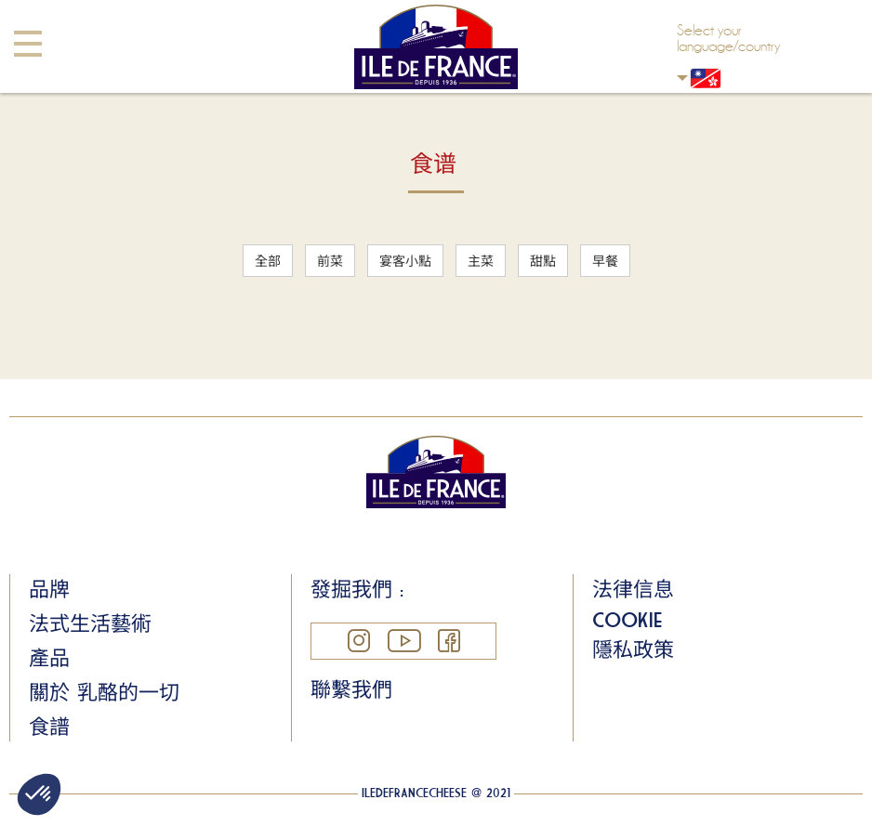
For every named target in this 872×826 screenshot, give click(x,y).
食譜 (49, 727)
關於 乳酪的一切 (104, 692)
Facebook (448, 640)
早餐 (605, 260)
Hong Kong (682, 77)
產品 (49, 658)
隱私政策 (633, 649)
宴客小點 (405, 260)
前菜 (330, 260)
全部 (268, 260)
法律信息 (633, 589)
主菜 (481, 260)
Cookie (627, 620)
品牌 (49, 589)
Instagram (358, 640)
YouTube (403, 640)
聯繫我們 (351, 689)
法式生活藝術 (90, 623)
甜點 (543, 260)
